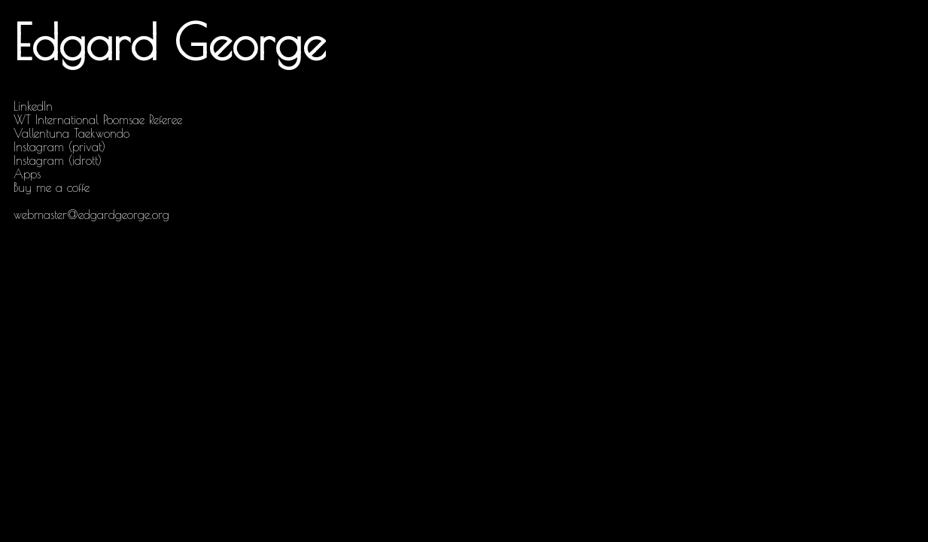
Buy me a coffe (52, 187)
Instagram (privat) (59, 147)
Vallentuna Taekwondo (71, 133)
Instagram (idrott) (58, 160)
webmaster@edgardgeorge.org (91, 214)
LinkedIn (33, 106)
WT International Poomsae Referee (98, 119)
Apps (27, 174)
